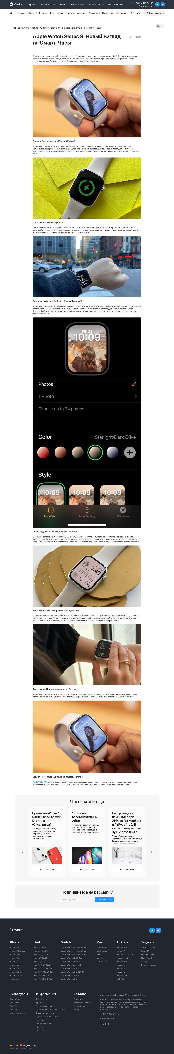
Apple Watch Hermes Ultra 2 (73, 951)
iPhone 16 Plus (15, 975)
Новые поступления (83, 1002)
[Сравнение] (132, 13)
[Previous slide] (23, 852)
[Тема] (160, 26)
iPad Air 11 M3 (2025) (43, 965)
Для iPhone (14, 1002)
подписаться (105, 899)
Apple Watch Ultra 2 (70, 968)
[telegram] (157, 4)
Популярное (107, 13)
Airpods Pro (122, 961)
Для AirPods (14, 999)
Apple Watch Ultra (69, 979)
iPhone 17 (13, 961)
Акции (121, 12)
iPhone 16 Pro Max (17, 968)
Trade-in (92, 4)
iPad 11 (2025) (40, 961)
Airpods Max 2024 (125, 954)
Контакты (118, 4)
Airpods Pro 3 (122, 947)
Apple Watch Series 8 (42, 782)
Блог (110, 4)
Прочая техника (148, 965)
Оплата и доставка (45, 1013)
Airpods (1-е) (122, 975)
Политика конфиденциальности (50, 1009)
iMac (99, 954)
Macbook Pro (102, 947)
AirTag (144, 961)
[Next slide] (151, 852)
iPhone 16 (13, 979)
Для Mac (13, 1009)
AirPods (60, 13)
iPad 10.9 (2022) (41, 958)
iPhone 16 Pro (15, 972)
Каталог (21, 13)
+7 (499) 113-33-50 (141, 3)
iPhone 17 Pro (15, 954)
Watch (45, 13)
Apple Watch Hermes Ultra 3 (73, 954)
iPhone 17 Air (15, 958)
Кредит (32, 4)
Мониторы (81, 13)
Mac (52, 13)
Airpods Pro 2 (122, 958)
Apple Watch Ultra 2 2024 (72, 972)
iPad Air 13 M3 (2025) (43, 972)
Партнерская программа (47, 1016)
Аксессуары (94, 13)
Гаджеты (70, 13)
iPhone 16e (14, 965)
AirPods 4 (121, 951)
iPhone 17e (14, 947)
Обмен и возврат (78, 4)
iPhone (31, 13)
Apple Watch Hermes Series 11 (74, 947)
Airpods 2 (121, 972)
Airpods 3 (121, 968)
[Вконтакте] (163, 4)
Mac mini (100, 958)
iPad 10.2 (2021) (41, 954)
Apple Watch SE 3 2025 (71, 958)
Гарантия (63, 4)
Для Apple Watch (17, 1013)
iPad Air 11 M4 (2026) (43, 968)
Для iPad (13, 1006)
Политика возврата (45, 1006)
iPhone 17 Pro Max (17, 951)
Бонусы (101, 4)
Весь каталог (80, 999)
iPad (38, 13)
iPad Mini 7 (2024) (42, 975)
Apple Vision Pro (148, 947)
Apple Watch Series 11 (71, 965)
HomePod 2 (146, 958)
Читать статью (47, 869)
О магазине (41, 999)
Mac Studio (102, 961)
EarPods (120, 979)
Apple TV (145, 951)
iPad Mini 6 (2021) (41, 951)
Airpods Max (122, 965)
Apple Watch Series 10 (71, 961)
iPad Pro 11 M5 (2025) (43, 979)
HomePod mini (147, 954)
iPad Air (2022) (40, 947)
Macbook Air (102, 951)
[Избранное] (138, 13)
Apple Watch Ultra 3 (70, 975)
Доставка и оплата (47, 4)
